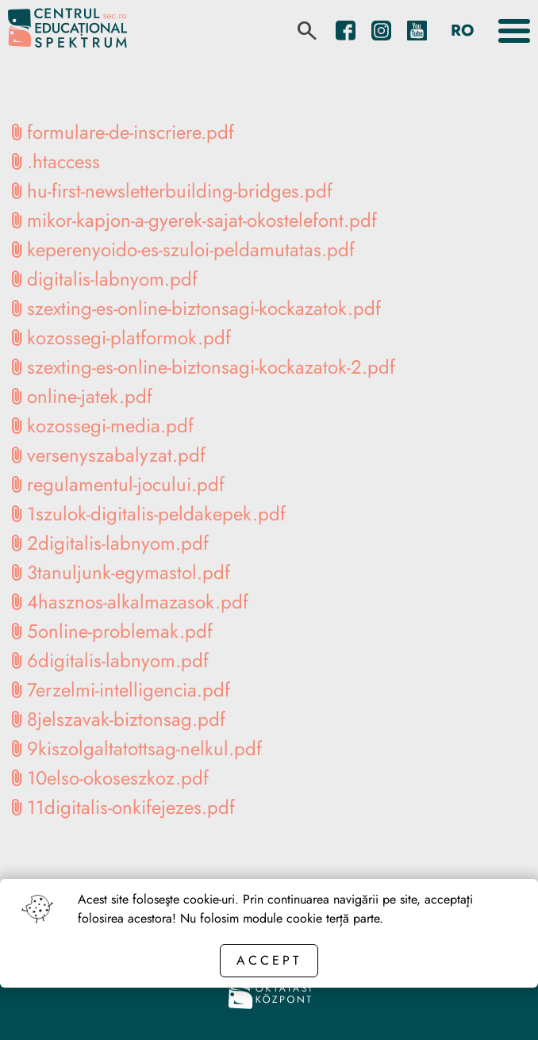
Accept (269, 960)
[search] (307, 31)
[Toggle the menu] (514, 31)
